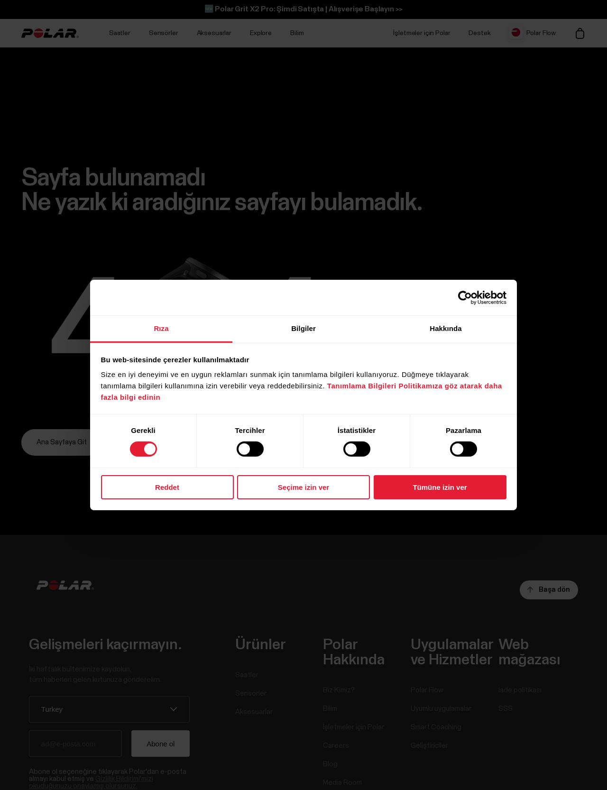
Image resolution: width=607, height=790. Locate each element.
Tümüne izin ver (440, 487)
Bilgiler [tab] (303, 328)
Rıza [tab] (161, 328)
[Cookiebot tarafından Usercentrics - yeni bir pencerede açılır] (464, 297)
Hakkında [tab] (446, 328)
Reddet (167, 487)
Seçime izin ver (303, 487)
